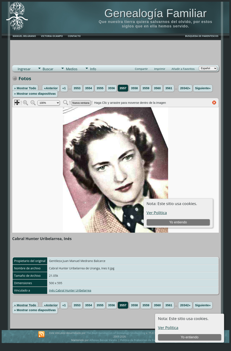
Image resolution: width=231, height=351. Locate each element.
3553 (77, 88)
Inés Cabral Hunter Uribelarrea (70, 290)
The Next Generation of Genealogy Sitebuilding (115, 333)
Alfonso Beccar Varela (103, 340)
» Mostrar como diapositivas (35, 93)
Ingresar (24, 69)
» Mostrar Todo (25, 88)
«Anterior (51, 88)
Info (93, 69)
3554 (88, 88)
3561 (168, 88)
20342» (185, 88)
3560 (157, 88)
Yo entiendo (189, 337)
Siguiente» (203, 88)
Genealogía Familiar (155, 13)
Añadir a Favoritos (183, 69)
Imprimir (159, 69)
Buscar (48, 69)
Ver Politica (168, 327)
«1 (64, 88)
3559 (145, 88)
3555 (100, 88)
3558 (134, 88)
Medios (71, 69)
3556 (111, 88)
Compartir (141, 69)
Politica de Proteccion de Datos (139, 340)
